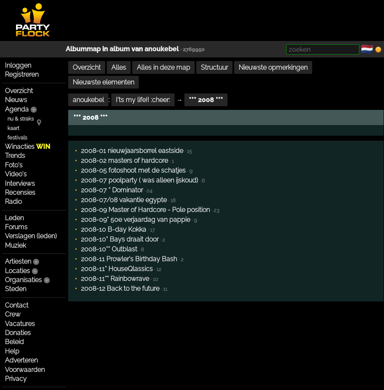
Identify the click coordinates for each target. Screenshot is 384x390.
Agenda (17, 109)
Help (12, 351)
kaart (13, 128)
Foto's (14, 165)
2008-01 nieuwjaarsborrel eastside (132, 151)
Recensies (20, 192)
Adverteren (21, 360)
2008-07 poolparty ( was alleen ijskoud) (139, 180)
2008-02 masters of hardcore (124, 160)
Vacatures (20, 324)
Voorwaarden (25, 370)
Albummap (83, 49)
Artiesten (18, 261)
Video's (16, 174)
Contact (16, 305)
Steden (15, 289)
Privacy (16, 379)
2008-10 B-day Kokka (113, 229)
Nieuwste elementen (103, 82)
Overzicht (19, 91)
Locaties (17, 271)
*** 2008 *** (206, 100)
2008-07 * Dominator (112, 190)
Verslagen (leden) (31, 236)
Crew (13, 314)
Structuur (214, 67)
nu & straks (20, 119)
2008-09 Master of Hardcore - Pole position (145, 210)
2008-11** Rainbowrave (115, 279)
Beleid (14, 342)
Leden (14, 218)
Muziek (15, 245)
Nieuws (16, 100)
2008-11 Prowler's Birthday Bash (129, 259)
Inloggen (18, 65)
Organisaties (23, 280)
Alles (118, 67)
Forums (16, 227)
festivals (17, 138)
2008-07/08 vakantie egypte (124, 200)
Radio (13, 201)
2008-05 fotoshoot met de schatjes (133, 170)
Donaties (18, 333)
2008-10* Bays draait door (120, 239)
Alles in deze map (163, 67)
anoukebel (162, 49)
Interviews (20, 183)
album (120, 49)
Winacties (27, 147)
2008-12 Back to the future (120, 288)
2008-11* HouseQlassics (117, 269)
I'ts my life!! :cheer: (143, 100)
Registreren (22, 74)
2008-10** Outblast (109, 249)
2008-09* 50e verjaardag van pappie (135, 220)
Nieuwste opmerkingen (273, 67)
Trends (15, 156)
